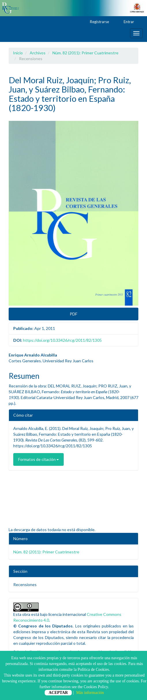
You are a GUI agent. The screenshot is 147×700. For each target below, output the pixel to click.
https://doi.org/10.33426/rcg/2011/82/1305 (62, 340)
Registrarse (96, 22)
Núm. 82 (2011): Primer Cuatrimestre (85, 52)
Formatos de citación (38, 459)
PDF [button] (73, 313)
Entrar (126, 22)
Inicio (18, 52)
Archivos (38, 52)
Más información (90, 692)
